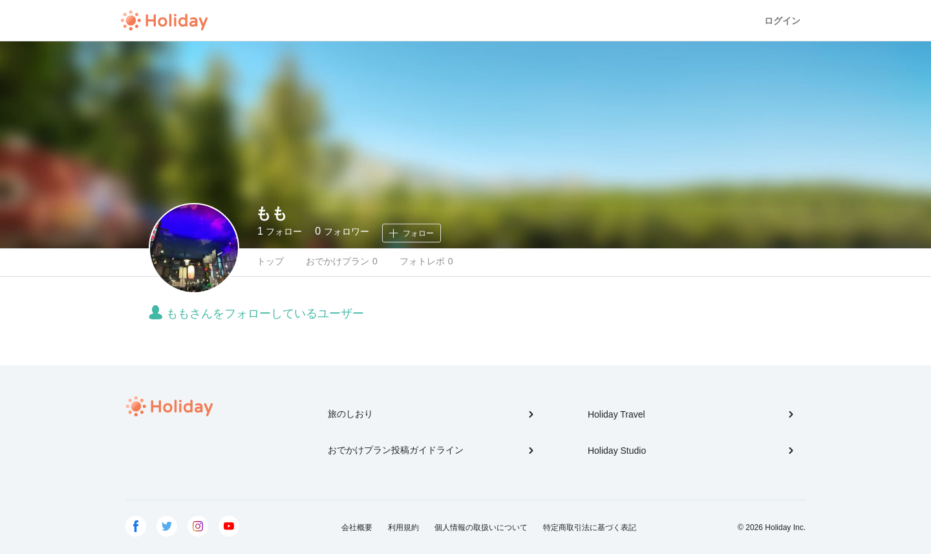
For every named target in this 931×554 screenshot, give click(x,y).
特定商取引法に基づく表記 (589, 527)
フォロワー (342, 231)
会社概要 (356, 527)
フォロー (279, 231)
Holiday (164, 20)
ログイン (782, 21)
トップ (270, 261)
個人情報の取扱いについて (481, 527)
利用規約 (403, 527)
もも (271, 213)
